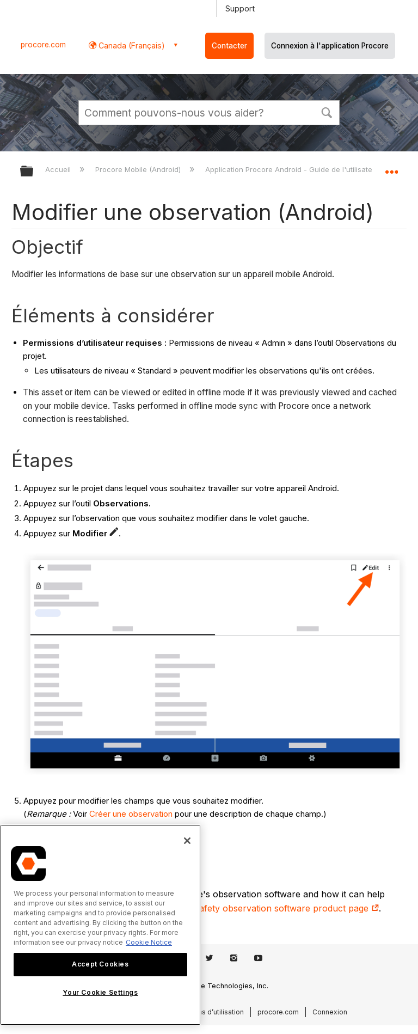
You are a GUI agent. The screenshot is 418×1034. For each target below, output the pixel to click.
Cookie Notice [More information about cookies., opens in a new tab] (149, 942)
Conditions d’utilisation (207, 1012)
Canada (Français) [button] (130, 45)
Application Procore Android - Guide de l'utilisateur (293, 169)
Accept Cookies (100, 964)
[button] (327, 112)
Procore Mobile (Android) (139, 169)
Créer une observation (131, 814)
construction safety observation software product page (259, 908)
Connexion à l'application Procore (330, 45)
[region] (100, 924)
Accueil (59, 169)
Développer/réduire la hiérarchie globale (33, 172)
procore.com (43, 44)
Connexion (329, 1012)
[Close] (187, 841)
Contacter (229, 45)
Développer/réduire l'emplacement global (391, 167)
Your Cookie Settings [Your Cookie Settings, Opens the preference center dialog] (100, 992)
